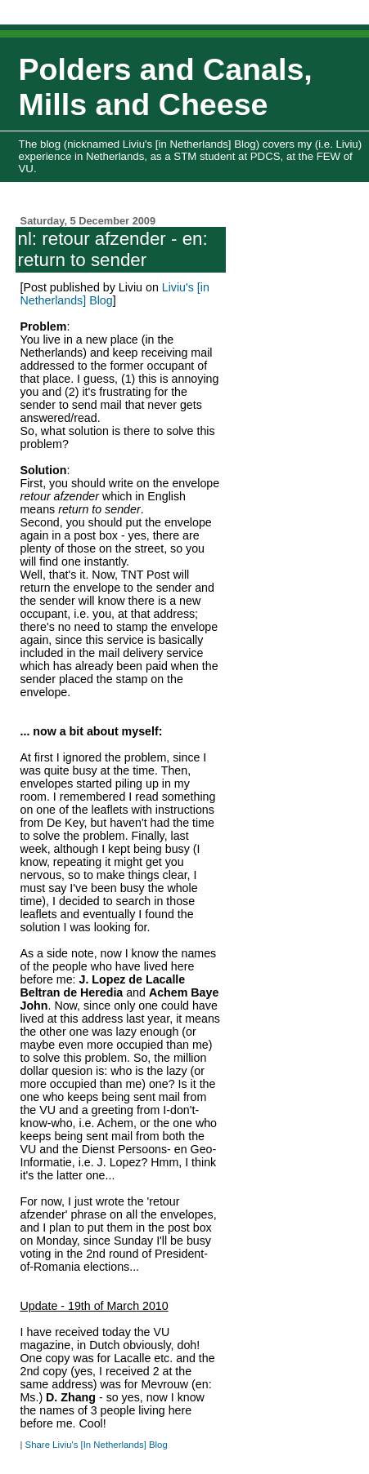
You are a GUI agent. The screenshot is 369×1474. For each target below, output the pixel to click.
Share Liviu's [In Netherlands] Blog (96, 1445)
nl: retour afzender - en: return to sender (112, 249)
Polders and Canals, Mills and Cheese (166, 87)
